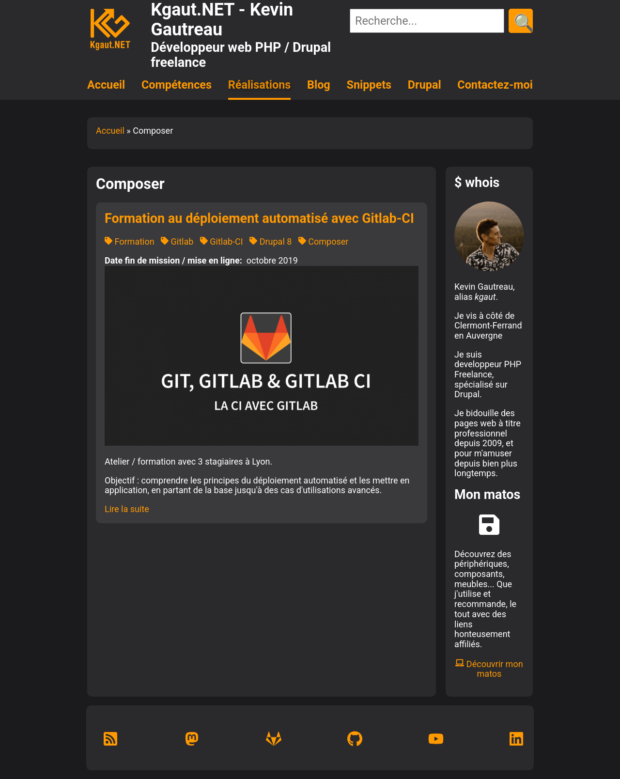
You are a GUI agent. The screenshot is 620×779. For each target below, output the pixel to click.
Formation (130, 241)
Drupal (424, 85)
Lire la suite (127, 509)
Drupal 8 (270, 241)
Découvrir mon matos (489, 669)
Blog (318, 85)
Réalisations (259, 85)
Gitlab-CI (221, 241)
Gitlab (177, 241)
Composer (323, 241)
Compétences (176, 85)
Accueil (106, 85)
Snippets (369, 85)
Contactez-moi (495, 85)
